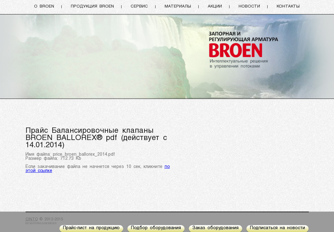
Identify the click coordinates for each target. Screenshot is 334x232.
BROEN (52, 223)
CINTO (31, 219)
